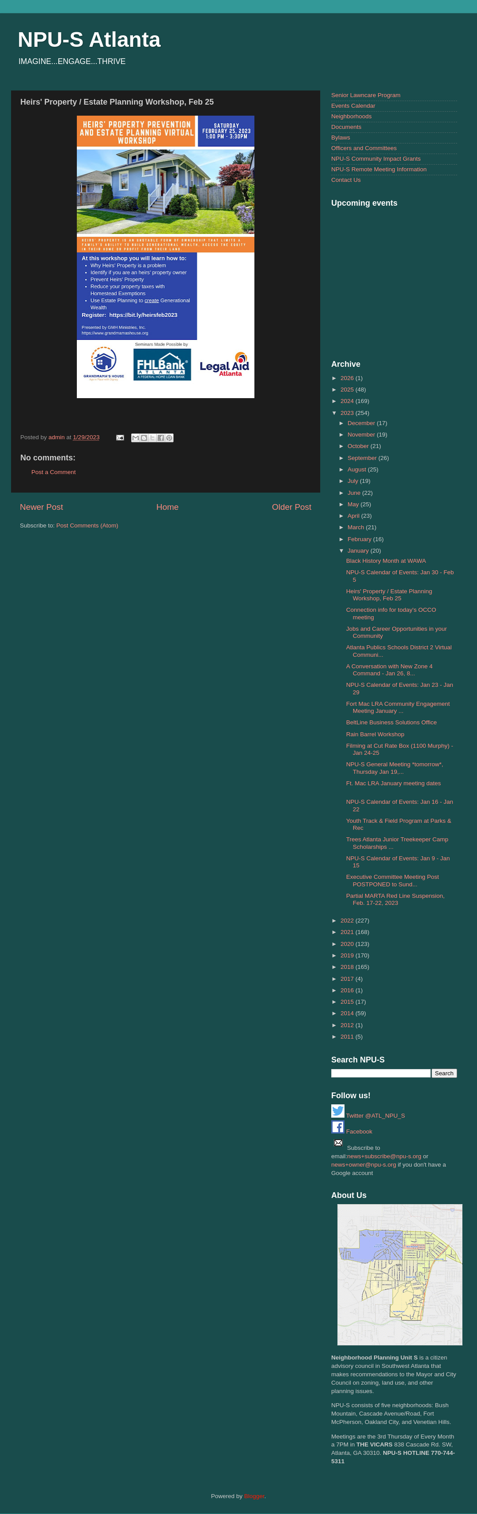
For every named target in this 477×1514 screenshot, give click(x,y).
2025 (348, 389)
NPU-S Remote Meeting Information (379, 169)
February (360, 539)
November (362, 434)
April (354, 515)
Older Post (291, 507)
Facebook (351, 1131)
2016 (348, 990)
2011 (348, 1036)
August (358, 469)
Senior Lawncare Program (366, 95)
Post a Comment (53, 472)
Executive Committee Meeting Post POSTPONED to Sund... (392, 880)
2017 (348, 978)
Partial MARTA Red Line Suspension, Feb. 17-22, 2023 (395, 899)
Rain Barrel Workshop (375, 734)
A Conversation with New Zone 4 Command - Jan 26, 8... (389, 670)
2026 (348, 378)
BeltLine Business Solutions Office (391, 722)
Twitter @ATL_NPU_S (368, 1115)
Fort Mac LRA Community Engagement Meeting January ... (398, 707)
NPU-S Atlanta (89, 39)
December (362, 423)
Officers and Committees (364, 148)
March (357, 527)
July (354, 481)
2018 (348, 967)
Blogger (254, 1496)
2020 (348, 944)
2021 (348, 932)
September (363, 458)
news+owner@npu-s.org (363, 1164)
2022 (348, 920)
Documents (346, 127)
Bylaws (340, 137)
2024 (348, 401)
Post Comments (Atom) (87, 525)
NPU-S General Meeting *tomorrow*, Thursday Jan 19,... (394, 768)
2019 (348, 955)
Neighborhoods (351, 116)
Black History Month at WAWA (386, 560)
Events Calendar (353, 105)
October (359, 446)
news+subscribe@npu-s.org (384, 1156)
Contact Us (346, 180)
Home (167, 507)
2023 (348, 413)
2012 (348, 1025)
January (359, 550)
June (355, 493)
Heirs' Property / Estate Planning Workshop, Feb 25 (389, 595)
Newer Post (41, 507)
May (354, 504)
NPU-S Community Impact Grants (376, 158)
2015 (348, 1001)
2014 (348, 1013)
